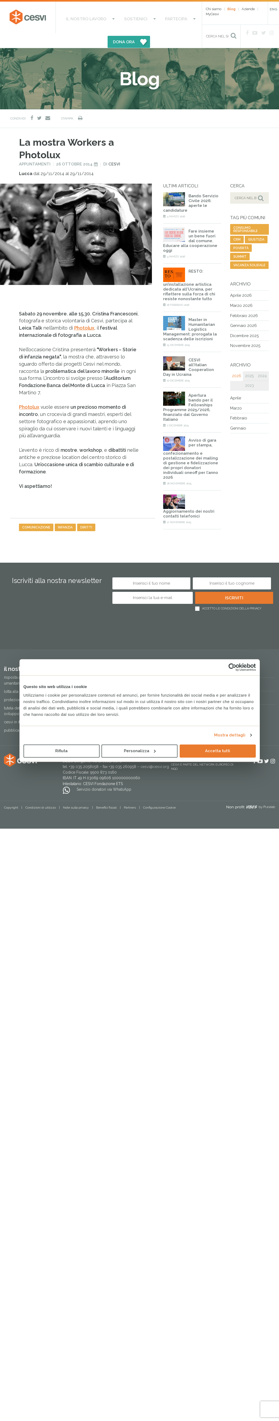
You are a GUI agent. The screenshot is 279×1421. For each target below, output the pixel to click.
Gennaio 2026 (243, 310)
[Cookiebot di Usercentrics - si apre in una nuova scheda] (232, 667)
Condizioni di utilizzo (40, 793)
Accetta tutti (217, 750)
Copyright (11, 793)
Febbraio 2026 (244, 301)
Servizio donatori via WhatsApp (104, 775)
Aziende (248, 9)
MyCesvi (212, 14)
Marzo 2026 (241, 290)
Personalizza (140, 750)
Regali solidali (230, 656)
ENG (273, 9)
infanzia (65, 513)
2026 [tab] (236, 361)
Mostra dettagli (230, 735)
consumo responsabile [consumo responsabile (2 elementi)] (245, 214)
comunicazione (36, 513)
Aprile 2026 (241, 281)
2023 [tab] (249, 371)
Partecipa (144, 17)
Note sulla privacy (76, 793)
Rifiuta (61, 750)
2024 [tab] (262, 361)
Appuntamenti (34, 149)
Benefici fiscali (106, 793)
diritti (86, 513)
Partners (130, 793)
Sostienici (115, 17)
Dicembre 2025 (244, 321)
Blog (231, 9)
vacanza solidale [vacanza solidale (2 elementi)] (249, 251)
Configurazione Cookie (159, 793)
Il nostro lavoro (77, 17)
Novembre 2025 (245, 331)
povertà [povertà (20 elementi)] (241, 233)
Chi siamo (213, 9)
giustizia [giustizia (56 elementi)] (256, 225)
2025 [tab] (249, 361)
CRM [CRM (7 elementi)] (237, 225)
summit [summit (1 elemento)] (239, 242)
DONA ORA (176, 17)
